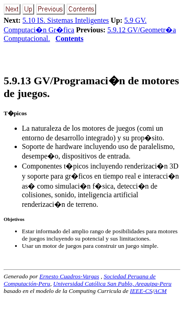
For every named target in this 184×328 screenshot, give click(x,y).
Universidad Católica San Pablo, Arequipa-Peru (112, 283)
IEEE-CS (141, 290)
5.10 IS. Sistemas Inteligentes (65, 20)
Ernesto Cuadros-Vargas (69, 276)
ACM (160, 290)
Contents (69, 38)
